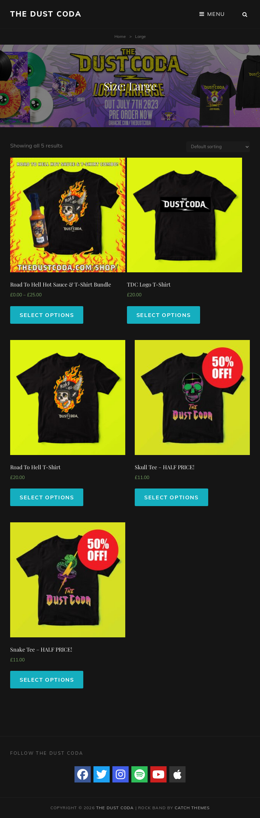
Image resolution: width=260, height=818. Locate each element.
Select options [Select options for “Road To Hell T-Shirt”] (47, 497)
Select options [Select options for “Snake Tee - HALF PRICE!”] (47, 679)
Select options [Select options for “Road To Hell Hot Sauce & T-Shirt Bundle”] (47, 315)
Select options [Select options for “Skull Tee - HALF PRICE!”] (171, 497)
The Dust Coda (46, 14)
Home (120, 36)
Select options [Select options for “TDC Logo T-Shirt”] (163, 315)
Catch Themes (192, 807)
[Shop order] (218, 146)
